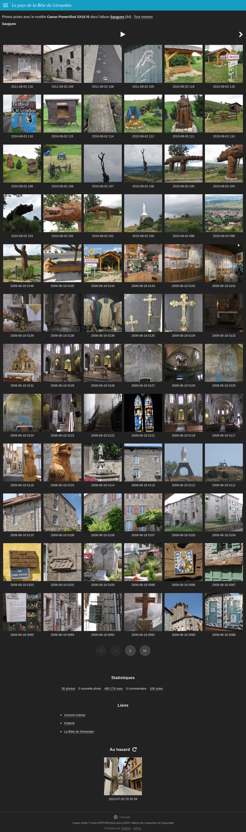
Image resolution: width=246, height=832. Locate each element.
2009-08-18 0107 (143, 535)
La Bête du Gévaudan (79, 731)
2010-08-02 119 (183, 86)
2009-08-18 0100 (102, 585)
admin (137, 828)
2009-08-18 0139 (22, 335)
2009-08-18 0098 (183, 585)
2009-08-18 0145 (62, 286)
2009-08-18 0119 (183, 435)
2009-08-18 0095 (22, 635)
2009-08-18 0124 (22, 435)
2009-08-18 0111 (223, 485)
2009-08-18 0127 (143, 385)
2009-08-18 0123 (62, 435)
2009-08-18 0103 (22, 585)
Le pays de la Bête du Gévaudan (41, 5)
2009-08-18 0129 (62, 385)
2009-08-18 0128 (102, 385)
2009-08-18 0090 (183, 635)
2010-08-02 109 (22, 186)
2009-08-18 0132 (223, 335)
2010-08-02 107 (103, 186)
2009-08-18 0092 (102, 635)
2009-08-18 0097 (223, 585)
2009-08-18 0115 (62, 485)
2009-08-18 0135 (143, 335)
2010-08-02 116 (22, 136)
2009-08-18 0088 (223, 635)
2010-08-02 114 (103, 136)
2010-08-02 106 (143, 186)
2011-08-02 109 (62, 86)
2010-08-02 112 (143, 136)
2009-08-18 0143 (143, 286)
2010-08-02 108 (62, 186)
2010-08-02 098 (224, 236)
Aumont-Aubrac (75, 715)
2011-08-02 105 (143, 86)
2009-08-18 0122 (102, 435)
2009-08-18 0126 (183, 385)
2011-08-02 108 (103, 86)
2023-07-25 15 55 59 (123, 799)
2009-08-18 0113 (143, 485)
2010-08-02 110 (224, 136)
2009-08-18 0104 (223, 535)
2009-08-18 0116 (22, 485)
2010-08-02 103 (22, 236)
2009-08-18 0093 (62, 635)
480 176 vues (113, 688)
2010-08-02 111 (183, 136)
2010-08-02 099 (183, 236)
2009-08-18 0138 (62, 335)
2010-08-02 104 (224, 186)
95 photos (68, 688)
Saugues (117, 17)
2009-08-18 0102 (62, 585)
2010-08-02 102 (62, 236)
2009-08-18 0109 (62, 535)
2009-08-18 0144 (102, 286)
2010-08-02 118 (224, 86)
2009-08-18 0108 (102, 535)
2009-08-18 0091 (143, 635)
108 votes (156, 688)
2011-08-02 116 (22, 86)
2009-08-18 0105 (183, 535)
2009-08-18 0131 (22, 385)
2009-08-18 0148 (22, 286)
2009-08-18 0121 (143, 435)
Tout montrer (143, 17)
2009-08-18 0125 (223, 385)
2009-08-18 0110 (22, 535)
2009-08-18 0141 (223, 286)
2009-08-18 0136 (102, 335)
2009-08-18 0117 (223, 435)
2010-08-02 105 (183, 186)
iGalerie (69, 723)
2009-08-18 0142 (183, 286)
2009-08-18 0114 (102, 485)
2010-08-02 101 (103, 236)
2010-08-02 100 (143, 236)
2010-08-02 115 (62, 136)
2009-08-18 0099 (143, 585)
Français (121, 817)
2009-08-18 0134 (183, 335)
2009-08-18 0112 (183, 485)
